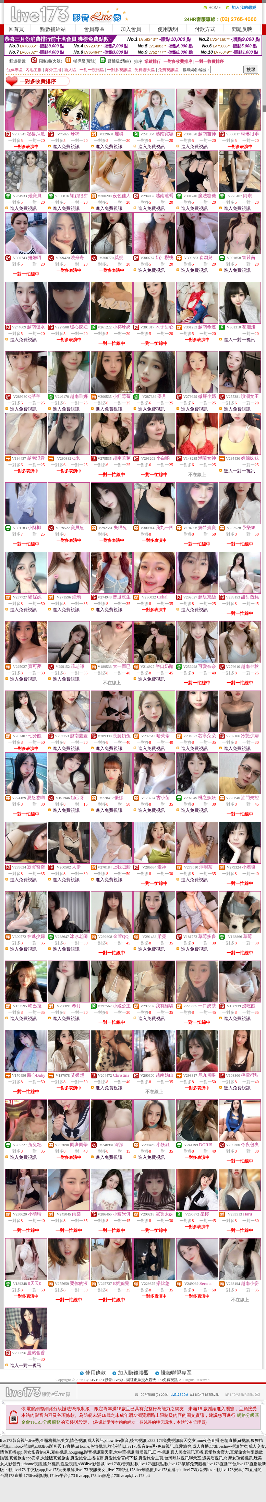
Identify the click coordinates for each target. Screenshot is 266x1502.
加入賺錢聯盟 (133, 1373)
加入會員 (131, 29)
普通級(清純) (119, 61)
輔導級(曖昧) (85, 61)
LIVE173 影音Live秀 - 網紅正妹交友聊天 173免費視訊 (133, 1380)
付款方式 (205, 29)
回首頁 (16, 29)
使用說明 (168, 29)
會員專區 (94, 29)
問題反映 (242, 29)
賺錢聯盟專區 (176, 1373)
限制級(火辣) (50, 61)
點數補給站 (53, 29)
